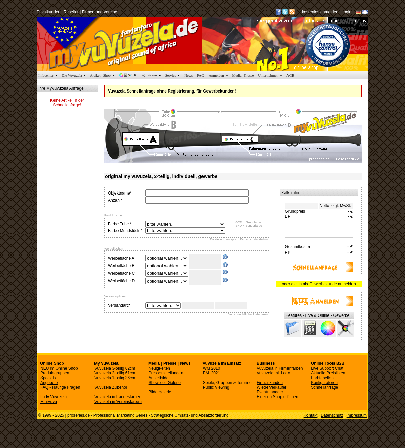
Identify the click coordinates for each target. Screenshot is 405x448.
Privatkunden (48, 11)
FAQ (200, 75)
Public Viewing (216, 387)
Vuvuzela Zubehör (110, 387)
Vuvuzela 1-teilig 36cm (114, 377)
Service (173, 75)
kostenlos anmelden (320, 11)
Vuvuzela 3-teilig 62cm (114, 368)
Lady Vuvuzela (53, 396)
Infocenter (48, 75)
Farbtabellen (322, 377)
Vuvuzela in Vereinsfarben (118, 401)
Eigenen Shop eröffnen (277, 396)
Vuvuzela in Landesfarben (117, 396)
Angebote (49, 382)
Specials (48, 377)
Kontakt (311, 415)
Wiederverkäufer (271, 387)
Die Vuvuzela (74, 75)
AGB (290, 75)
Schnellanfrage (324, 387)
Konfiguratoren (141, 75)
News (188, 75)
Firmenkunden (270, 382)
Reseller (71, 11)
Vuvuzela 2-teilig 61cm (114, 373)
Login (346, 11)
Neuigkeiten (159, 368)
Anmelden (219, 75)
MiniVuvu (48, 401)
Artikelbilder (159, 377)
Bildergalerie (160, 392)
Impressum (357, 415)
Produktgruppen (54, 373)
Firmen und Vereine (100, 11)
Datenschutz (332, 415)
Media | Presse (243, 75)
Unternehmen (271, 75)
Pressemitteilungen (166, 373)
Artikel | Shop (103, 75)
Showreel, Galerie (165, 382)
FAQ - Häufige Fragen (60, 387)
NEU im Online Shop (59, 368)
